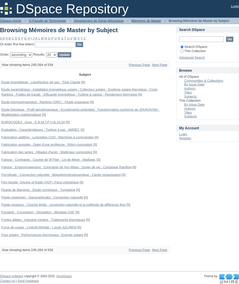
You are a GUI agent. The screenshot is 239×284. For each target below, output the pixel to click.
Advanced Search (192, 57)
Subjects (190, 96)
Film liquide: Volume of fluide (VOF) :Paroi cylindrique (40, 182)
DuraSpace (63, 276)
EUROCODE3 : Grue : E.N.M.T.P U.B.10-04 (33, 122)
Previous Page (139, 65)
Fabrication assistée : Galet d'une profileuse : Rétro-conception (46, 144)
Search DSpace (193, 47)
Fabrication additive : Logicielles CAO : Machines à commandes (47, 137)
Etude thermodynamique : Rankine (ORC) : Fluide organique (45, 102)
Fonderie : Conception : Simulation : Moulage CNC (38, 212)
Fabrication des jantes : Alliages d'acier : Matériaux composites (46, 152)
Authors (189, 88)
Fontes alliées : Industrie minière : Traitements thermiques (43, 220)
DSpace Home (10, 21)
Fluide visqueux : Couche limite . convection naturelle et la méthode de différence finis (63, 205)
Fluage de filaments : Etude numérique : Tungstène (38, 190)
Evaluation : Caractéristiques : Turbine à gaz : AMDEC (40, 130)
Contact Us (7, 281)
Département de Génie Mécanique (99, 21)
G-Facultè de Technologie (47, 21)
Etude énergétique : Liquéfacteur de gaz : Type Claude (41, 82)
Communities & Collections (203, 81)
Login (235, 6)
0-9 (2, 38)
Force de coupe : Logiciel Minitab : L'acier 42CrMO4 (38, 227)
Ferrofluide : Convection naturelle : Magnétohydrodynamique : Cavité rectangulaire (61, 175)
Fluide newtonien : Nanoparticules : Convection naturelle (42, 197)
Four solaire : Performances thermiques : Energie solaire (42, 235)
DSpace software (11, 276)
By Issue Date (194, 84)
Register (185, 138)
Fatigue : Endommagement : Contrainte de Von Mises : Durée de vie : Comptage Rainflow (66, 167)
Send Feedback (28, 281)
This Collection (193, 51)
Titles (188, 92)
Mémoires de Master (146, 21)
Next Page (159, 65)
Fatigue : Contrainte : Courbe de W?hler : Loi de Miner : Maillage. (48, 159)
